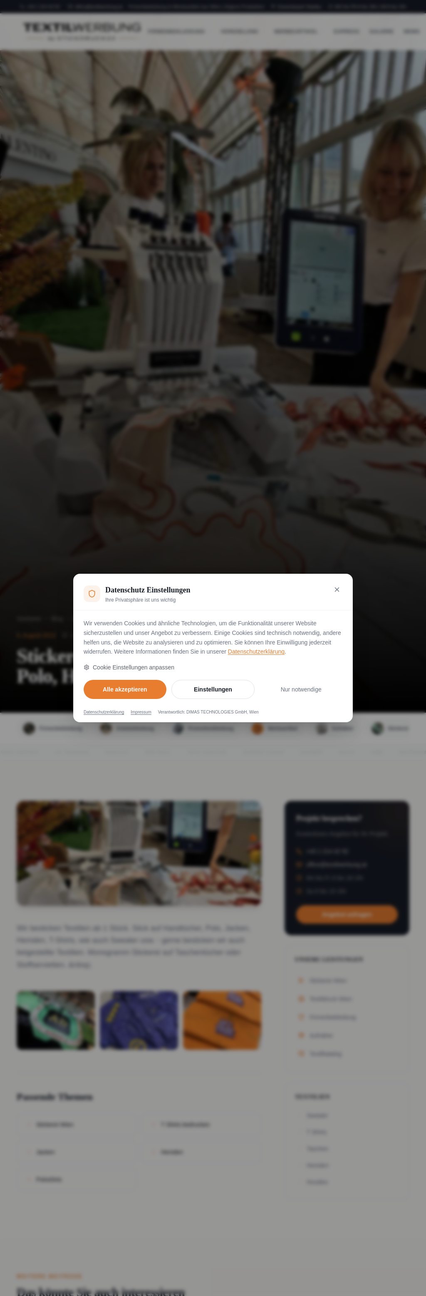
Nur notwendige (301, 689)
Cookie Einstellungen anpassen (129, 667)
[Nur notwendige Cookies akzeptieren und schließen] (337, 589)
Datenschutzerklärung (256, 651)
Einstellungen (213, 689)
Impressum (141, 712)
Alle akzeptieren (125, 689)
